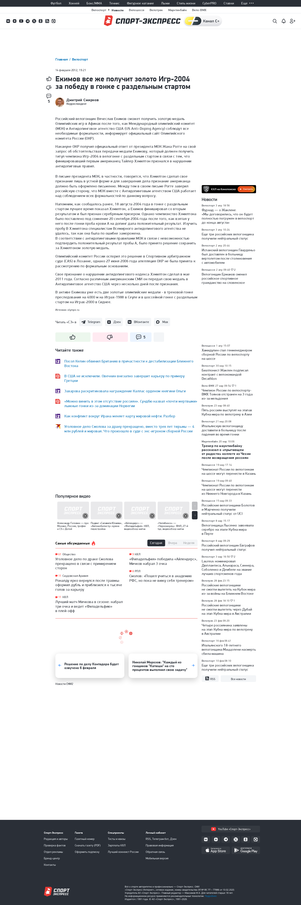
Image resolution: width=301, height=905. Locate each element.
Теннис (114, 3)
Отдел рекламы (53, 851)
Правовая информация (160, 845)
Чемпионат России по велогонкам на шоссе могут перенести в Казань (229, 471)
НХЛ (65, 597)
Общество (68, 554)
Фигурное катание (140, 3)
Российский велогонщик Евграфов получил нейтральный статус (228, 547)
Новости (118, 10)
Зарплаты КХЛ (117, 845)
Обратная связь (155, 851)
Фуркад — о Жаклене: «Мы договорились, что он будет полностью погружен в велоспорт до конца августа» (228, 216)
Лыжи (165, 3)
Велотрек (156, 10)
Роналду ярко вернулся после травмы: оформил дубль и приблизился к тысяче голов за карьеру (88, 585)
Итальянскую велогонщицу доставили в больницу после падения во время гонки (224, 430)
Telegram (94, 322)
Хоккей (74, 3)
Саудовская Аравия (75, 575)
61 (59, 554)
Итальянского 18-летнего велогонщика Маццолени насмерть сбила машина (229, 649)
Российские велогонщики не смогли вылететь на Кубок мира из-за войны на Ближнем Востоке (228, 589)
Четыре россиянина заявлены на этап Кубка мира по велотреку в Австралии (227, 629)
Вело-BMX (199, 10)
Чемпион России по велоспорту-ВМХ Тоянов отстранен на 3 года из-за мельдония (227, 394)
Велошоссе (136, 10)
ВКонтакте (141, 322)
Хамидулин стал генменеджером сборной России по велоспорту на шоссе (227, 354)
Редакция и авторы (56, 839)
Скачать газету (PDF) (88, 845)
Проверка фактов (55, 845)
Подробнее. (211, 896)
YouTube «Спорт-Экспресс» (230, 829)
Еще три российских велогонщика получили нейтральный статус (228, 236)
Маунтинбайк (177, 10)
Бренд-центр (52, 858)
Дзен (117, 322)
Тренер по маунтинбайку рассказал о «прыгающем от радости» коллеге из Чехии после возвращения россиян (226, 452)
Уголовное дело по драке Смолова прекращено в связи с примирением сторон (85, 563)
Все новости (238, 679)
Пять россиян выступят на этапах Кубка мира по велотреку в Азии (227, 412)
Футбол (56, 3)
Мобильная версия (157, 858)
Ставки (229, 3)
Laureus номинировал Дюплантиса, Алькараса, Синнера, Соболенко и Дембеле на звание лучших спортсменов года (228, 567)
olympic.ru (73, 309)
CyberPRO (210, 3)
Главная (62, 59)
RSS (210, 679)
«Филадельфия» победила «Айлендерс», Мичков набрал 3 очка (163, 561)
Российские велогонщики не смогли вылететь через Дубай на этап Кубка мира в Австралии (227, 609)
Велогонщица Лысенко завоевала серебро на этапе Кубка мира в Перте (228, 529)
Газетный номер (84, 839)
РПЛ (137, 571)
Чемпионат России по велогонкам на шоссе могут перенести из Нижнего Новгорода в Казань (228, 489)
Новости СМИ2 (64, 683)
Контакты (50, 864)
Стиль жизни (186, 3)
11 (59, 575)
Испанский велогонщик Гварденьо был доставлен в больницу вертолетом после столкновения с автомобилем (228, 256)
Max (165, 322)
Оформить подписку (87, 851)
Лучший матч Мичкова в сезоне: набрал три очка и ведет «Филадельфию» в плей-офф (89, 606)
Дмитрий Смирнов (82, 100)
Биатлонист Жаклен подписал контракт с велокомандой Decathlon (225, 374)
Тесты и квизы (116, 839)
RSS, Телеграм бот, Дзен (161, 839)
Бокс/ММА (94, 3)
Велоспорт (99, 10)
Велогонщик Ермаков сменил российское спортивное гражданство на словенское (224, 278)
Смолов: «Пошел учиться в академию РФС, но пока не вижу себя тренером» (161, 578)
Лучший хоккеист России (123, 851)
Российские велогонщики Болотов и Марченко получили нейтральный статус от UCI (228, 509)
